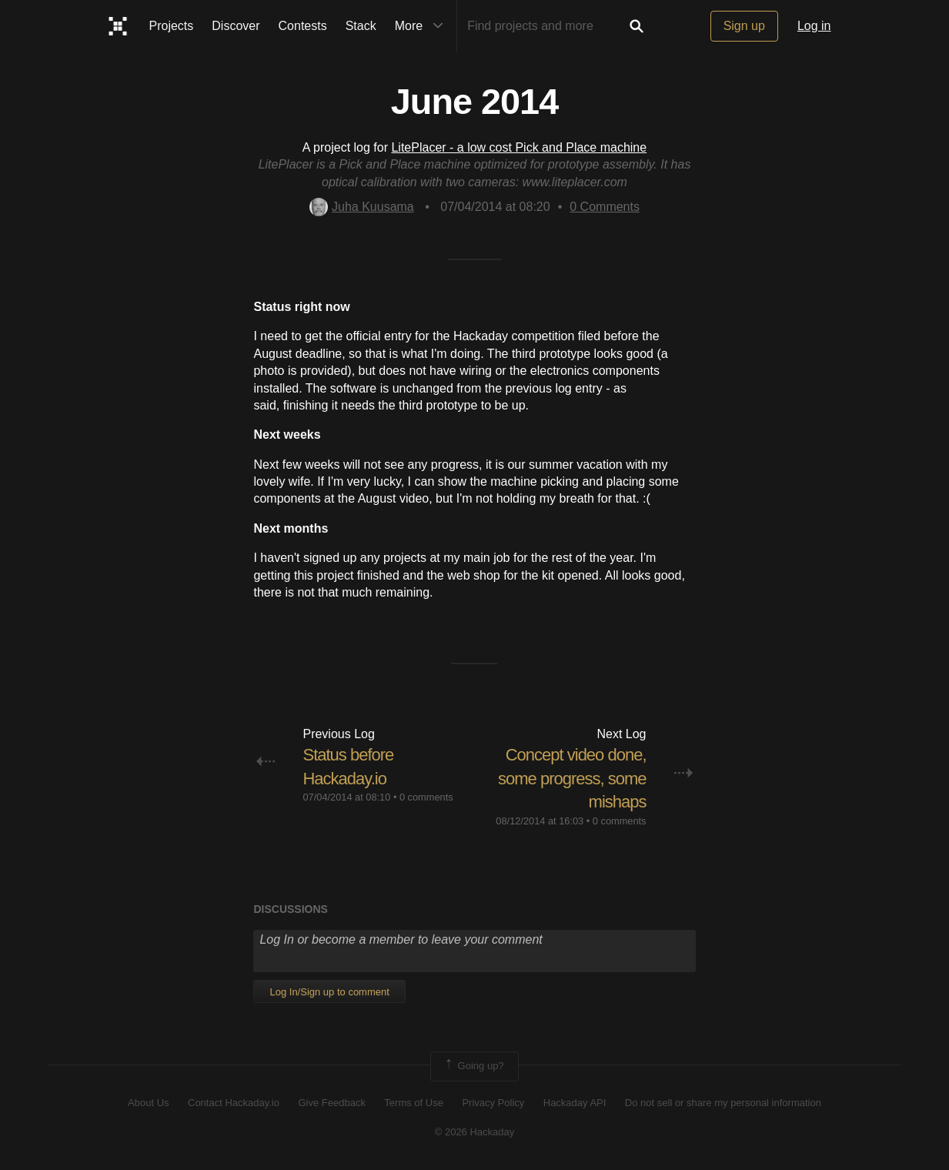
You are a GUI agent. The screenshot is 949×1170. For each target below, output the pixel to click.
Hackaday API (574, 1102)
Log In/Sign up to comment (329, 992)
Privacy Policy (493, 1102)
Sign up (744, 25)
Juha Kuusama (361, 206)
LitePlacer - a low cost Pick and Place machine (519, 147)
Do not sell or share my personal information (723, 1102)
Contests (303, 25)
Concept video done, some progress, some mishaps (572, 778)
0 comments (426, 797)
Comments (605, 206)
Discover (235, 25)
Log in (814, 25)
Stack (361, 25)
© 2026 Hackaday (475, 1132)
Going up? (473, 1066)
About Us (148, 1102)
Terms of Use (413, 1102)
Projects (171, 25)
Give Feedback (331, 1102)
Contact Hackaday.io (233, 1102)
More (422, 26)
